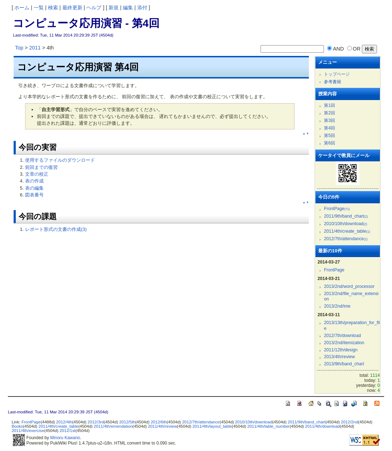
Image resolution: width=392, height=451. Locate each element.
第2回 (329, 112)
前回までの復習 (41, 167)
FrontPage (337, 208)
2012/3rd (95, 422)
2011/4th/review (162, 426)
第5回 (329, 135)
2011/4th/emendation (113, 426)
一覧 (39, 7)
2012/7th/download (342, 335)
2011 (34, 48)
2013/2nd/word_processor (349, 286)
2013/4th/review (339, 356)
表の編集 (34, 188)
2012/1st (67, 430)
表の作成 (34, 181)
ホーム (21, 7)
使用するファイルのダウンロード (60, 160)
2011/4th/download (322, 426)
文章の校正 (36, 174)
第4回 (329, 127)
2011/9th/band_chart (346, 216)
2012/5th (127, 422)
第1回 (329, 105)
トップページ (337, 74)
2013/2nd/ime (337, 306)
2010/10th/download (345, 223)
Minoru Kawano (65, 437)
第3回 (329, 120)
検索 (53, 7)
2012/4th (64, 422)
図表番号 (34, 195)
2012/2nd (349, 422)
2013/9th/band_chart (344, 363)
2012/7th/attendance (345, 238)
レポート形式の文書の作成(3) (56, 229)
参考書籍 (332, 81)
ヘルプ (93, 7)
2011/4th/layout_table (212, 426)
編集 (128, 7)
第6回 (329, 143)
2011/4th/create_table (347, 231)
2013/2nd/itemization (344, 342)
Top (19, 48)
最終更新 (72, 7)
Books (17, 426)
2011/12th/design (340, 349)
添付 (142, 7)
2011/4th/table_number (268, 426)
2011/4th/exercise (27, 430)
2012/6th (158, 422)
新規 (114, 7)
